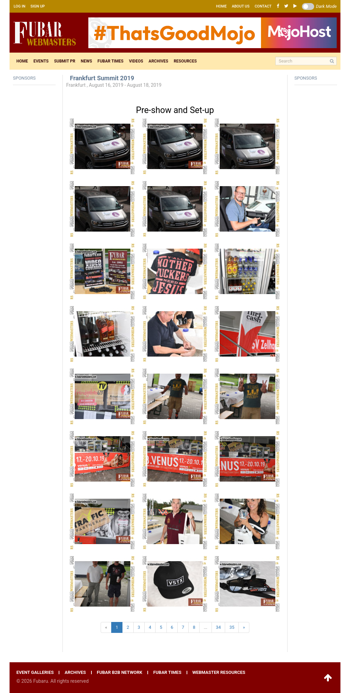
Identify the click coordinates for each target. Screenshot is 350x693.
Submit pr (64, 61)
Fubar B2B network (119, 672)
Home (221, 6)
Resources (185, 61)
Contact (263, 6)
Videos (136, 61)
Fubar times (110, 61)
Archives (159, 61)
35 (231, 627)
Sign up (37, 6)
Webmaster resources (218, 672)
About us (240, 6)
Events (40, 61)
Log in (19, 6)
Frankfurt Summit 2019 (102, 78)
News (86, 61)
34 (218, 627)
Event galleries (35, 672)
